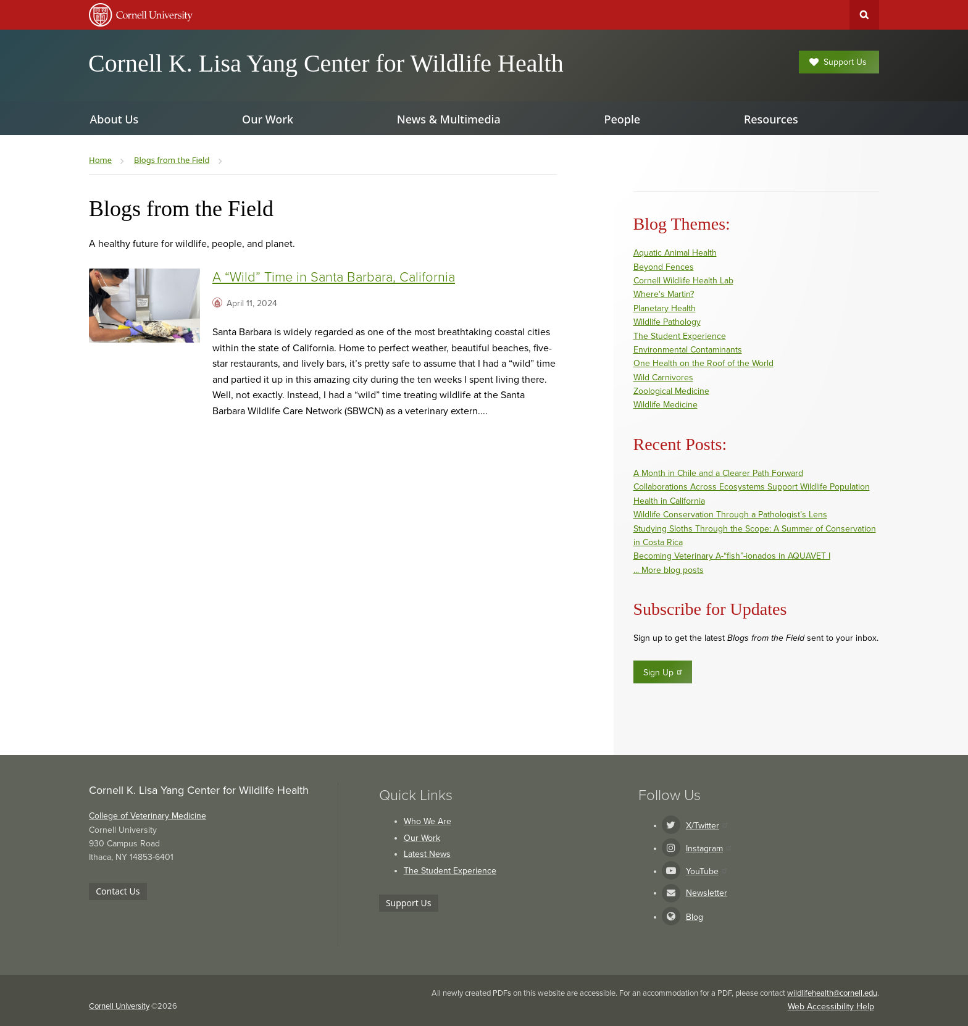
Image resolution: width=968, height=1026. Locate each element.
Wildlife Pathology (667, 322)
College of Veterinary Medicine (147, 816)
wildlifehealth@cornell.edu (832, 993)
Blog (694, 917)
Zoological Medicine (671, 391)
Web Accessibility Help (831, 1006)
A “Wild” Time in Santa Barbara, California (333, 277)
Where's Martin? (663, 294)
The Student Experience (679, 336)
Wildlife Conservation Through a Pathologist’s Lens (730, 514)
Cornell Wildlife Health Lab (683, 280)
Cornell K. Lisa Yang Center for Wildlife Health (326, 63)
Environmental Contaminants (687, 349)
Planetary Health (664, 308)
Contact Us (118, 891)
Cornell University (119, 1006)
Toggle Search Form (864, 15)
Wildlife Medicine (665, 404)
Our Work (422, 838)
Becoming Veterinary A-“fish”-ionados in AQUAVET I (731, 556)
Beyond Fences (663, 267)
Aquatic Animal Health (675, 253)
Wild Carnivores (663, 377)
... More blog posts (668, 570)
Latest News (427, 854)
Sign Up (663, 672)
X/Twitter (706, 825)
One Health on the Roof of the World (703, 363)
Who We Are (427, 821)
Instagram (708, 848)
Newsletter (706, 893)
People (622, 119)
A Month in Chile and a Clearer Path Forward (718, 473)
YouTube (706, 871)
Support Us (838, 62)
